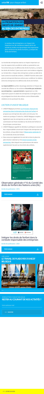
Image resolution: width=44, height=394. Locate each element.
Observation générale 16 (32, 132)
